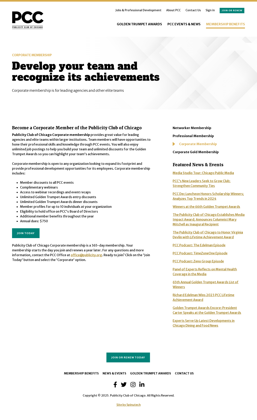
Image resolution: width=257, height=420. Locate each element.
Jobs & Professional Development (138, 10)
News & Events (114, 373)
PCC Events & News (184, 24)
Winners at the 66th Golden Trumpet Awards (206, 207)
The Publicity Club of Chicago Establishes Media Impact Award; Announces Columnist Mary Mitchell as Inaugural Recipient (209, 219)
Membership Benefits (225, 24)
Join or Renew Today (128, 357)
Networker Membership (192, 128)
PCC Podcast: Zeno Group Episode (198, 261)
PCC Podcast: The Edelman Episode (199, 245)
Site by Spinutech (128, 405)
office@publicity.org (86, 255)
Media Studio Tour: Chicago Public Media (203, 173)
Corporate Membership (198, 144)
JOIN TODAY (26, 233)
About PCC (173, 10)
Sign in (210, 10)
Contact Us (193, 10)
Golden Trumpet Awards (139, 24)
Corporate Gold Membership (196, 152)
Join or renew (232, 10)
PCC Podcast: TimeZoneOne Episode (200, 253)
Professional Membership (193, 136)
